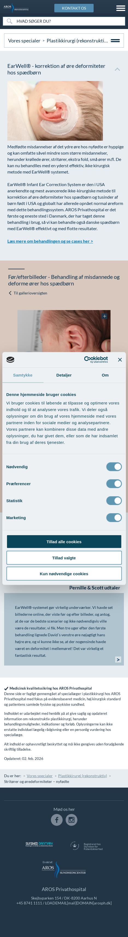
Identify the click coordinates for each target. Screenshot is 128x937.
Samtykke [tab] (22, 374)
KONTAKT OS (74, 8)
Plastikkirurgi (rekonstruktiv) (77, 40)
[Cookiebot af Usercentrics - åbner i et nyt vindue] (84, 359)
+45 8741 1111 (29, 903)
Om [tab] (105, 374)
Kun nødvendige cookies (64, 573)
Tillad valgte (64, 557)
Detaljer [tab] (64, 374)
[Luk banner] (120, 360)
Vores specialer (24, 40)
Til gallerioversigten (27, 293)
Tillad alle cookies (63, 541)
